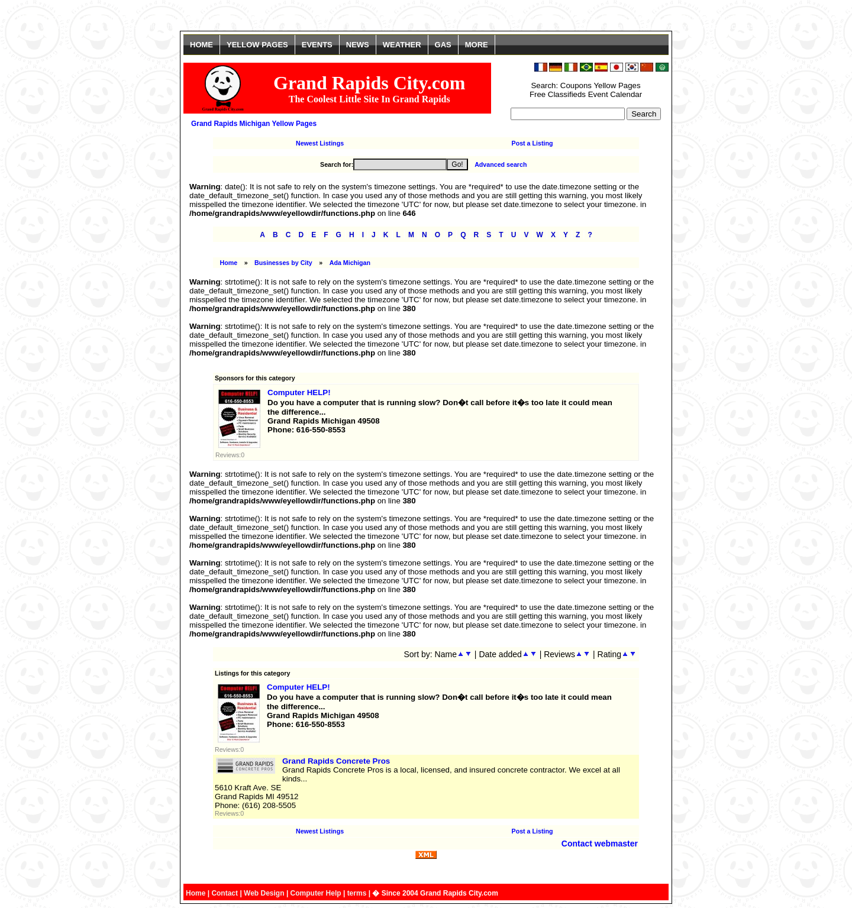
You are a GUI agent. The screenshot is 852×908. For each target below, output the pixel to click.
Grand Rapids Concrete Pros (336, 761)
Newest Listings (320, 143)
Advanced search (501, 164)
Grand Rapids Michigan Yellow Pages (254, 123)
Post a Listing (532, 143)
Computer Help (316, 893)
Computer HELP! (299, 392)
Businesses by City (283, 262)
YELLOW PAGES (257, 44)
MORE (476, 44)
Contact (224, 893)
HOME (201, 44)
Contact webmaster (599, 843)
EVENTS (317, 44)
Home (229, 262)
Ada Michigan (350, 262)
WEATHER (402, 44)
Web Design (264, 893)
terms (357, 893)
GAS (443, 44)
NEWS (357, 44)
